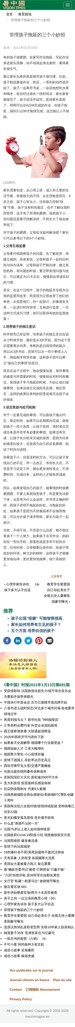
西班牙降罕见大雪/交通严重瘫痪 (27, 766)
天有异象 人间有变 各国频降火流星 (29, 858)
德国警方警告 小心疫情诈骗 (24, 754)
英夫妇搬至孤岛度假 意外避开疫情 (29, 818)
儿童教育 (56, 576)
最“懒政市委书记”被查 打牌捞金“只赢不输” (34, 869)
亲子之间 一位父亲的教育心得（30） (31, 898)
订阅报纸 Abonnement (43, 989)
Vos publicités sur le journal (31, 970)
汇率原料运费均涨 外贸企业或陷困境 (30, 725)
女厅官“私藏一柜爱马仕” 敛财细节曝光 (31, 881)
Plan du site (62, 980)
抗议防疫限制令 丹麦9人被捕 (25, 789)
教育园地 (24, 14)
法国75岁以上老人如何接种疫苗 (27, 829)
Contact (16, 989)
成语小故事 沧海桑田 (19, 950)
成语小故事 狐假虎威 (19, 956)
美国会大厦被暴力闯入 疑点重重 (27, 864)
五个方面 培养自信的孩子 (33, 631)
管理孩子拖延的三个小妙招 (23, 910)
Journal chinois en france (29, 980)
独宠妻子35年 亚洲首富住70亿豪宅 (29, 933)
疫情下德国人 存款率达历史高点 (27, 760)
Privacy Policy (21, 999)
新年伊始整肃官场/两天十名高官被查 (30, 892)
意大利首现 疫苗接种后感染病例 (27, 783)
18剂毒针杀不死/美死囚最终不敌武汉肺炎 (34, 852)
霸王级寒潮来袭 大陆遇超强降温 (27, 731)
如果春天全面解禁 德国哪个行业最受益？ (34, 743)
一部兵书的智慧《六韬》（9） (26, 939)
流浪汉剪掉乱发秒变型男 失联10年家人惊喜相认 (39, 927)
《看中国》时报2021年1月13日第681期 (36, 685)
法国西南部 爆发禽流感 (21, 841)
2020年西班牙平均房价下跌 (24, 737)
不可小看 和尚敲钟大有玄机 (24, 944)
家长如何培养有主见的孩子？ (36, 624)
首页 (9, 14)
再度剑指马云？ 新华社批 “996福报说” (31, 720)
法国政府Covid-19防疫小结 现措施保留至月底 (37, 835)
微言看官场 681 (15, 887)
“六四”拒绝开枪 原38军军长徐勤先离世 (32, 875)
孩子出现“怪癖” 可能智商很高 (36, 618)
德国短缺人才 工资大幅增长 (24, 748)
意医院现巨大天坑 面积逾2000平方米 (31, 777)
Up (37, 584)
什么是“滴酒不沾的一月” (21, 823)
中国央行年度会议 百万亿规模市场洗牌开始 (35, 702)
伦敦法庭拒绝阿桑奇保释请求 (25, 771)
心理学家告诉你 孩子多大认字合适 (29, 904)
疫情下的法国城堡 (17, 846)
